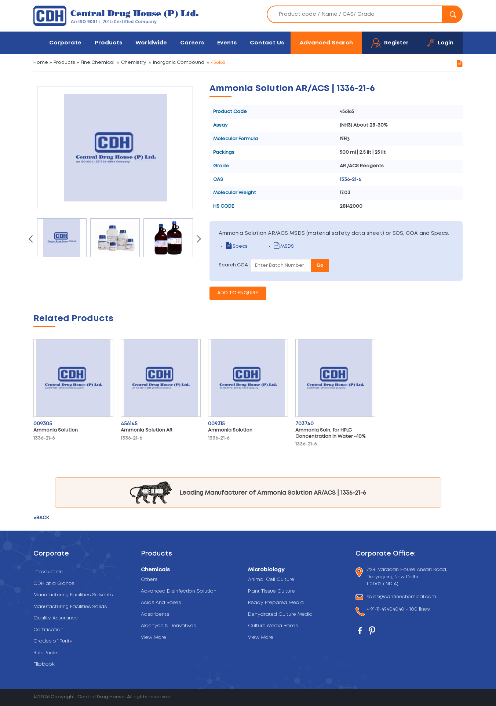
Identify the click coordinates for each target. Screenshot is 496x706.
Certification (48, 629)
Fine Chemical (97, 62)
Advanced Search (326, 43)
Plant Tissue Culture (271, 591)
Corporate (65, 43)
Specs (237, 246)
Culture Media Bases (273, 625)
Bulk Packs (45, 653)
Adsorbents (155, 614)
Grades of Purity (53, 641)
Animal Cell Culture (271, 579)
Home (40, 62)
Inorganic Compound (178, 62)
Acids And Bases (161, 602)
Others (149, 579)
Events (227, 43)
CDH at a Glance (53, 583)
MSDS (284, 246)
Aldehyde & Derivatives (168, 625)
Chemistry (133, 62)
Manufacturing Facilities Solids (70, 606)
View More (153, 637)
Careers (192, 43)
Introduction (48, 571)
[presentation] (31, 239)
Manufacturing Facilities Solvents (73, 595)
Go (320, 265)
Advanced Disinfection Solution (178, 591)
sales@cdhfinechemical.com (401, 597)
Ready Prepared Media (276, 602)
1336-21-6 (350, 179)
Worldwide (151, 43)
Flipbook (44, 664)
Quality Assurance (55, 618)
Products (108, 43)
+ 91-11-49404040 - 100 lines (398, 610)
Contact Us (267, 43)
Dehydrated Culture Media (280, 614)
